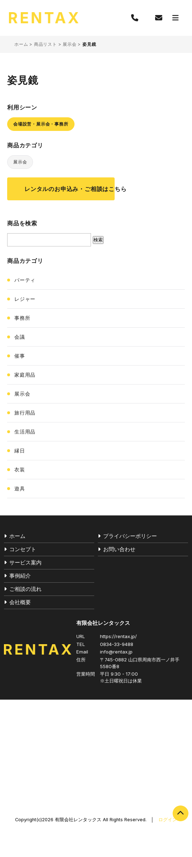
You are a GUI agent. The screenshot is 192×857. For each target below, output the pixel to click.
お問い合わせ (119, 549)
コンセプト (22, 549)
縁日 (19, 450)
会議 (19, 337)
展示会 (69, 44)
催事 (19, 356)
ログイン (167, 819)
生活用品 (24, 431)
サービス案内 (25, 562)
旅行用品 (24, 413)
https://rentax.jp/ (118, 636)
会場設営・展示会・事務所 (40, 124)
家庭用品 (24, 375)
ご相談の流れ (25, 589)
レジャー (24, 299)
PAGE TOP (180, 813)
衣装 (19, 469)
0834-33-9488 (116, 644)
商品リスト (45, 44)
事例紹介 (20, 575)
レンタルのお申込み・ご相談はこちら (69, 188)
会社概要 (20, 602)
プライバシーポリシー (130, 536)
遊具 (19, 488)
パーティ (24, 280)
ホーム (21, 44)
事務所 (22, 318)
